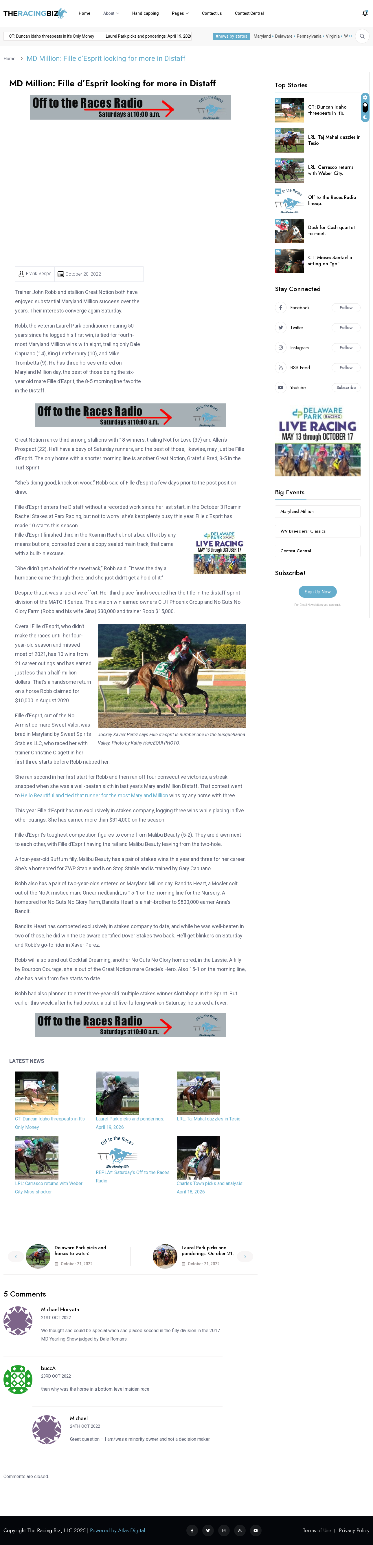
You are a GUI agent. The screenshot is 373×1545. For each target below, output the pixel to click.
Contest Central (249, 13)
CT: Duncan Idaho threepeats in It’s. (327, 110)
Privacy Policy (354, 1530)
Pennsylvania (309, 36)
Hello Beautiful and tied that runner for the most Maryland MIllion (94, 795)
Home (84, 13)
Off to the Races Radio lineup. (332, 200)
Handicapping (145, 13)
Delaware (284, 36)
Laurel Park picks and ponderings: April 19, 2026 (103, 36)
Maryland (262, 36)
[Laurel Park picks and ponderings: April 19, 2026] (117, 1093)
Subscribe (346, 387)
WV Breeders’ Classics (303, 531)
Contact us (212, 13)
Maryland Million (297, 511)
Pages (178, 13)
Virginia (333, 36)
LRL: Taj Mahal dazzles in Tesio (186, 36)
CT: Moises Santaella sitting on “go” (330, 260)
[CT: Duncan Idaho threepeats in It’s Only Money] (36, 1093)
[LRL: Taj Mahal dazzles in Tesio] (198, 1093)
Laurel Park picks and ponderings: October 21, (208, 1250)
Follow (346, 307)
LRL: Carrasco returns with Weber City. (330, 170)
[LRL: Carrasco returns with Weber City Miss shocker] (36, 1158)
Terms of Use (317, 1530)
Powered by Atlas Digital (117, 1530)
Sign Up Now (318, 592)
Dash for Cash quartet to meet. (331, 230)
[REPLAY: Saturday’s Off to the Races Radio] (117, 1152)
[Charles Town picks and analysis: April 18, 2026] (198, 1158)
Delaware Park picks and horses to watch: (80, 1250)
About (108, 13)
